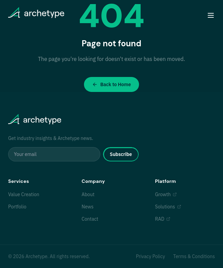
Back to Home (111, 84)
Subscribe (121, 154)
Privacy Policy (150, 256)
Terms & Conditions (194, 256)
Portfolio (17, 207)
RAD (162, 219)
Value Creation (23, 194)
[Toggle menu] (211, 15)
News (87, 207)
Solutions (168, 207)
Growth (166, 194)
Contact (90, 219)
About (88, 194)
